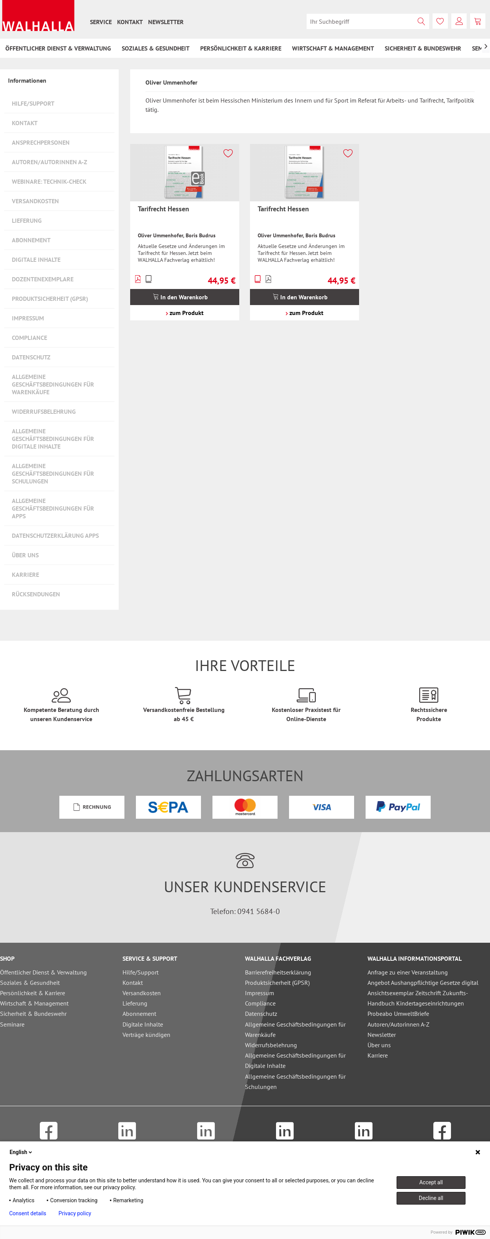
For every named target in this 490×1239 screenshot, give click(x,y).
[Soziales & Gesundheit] (155, 48)
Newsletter (166, 22)
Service (101, 22)
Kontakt (130, 22)
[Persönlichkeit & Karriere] (241, 48)
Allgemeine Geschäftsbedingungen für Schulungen (53, 473)
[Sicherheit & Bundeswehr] (423, 48)
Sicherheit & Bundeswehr (33, 1013)
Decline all (431, 1198)
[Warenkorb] (477, 21)
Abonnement (31, 240)
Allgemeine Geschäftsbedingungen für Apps (53, 508)
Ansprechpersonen (41, 142)
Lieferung (27, 220)
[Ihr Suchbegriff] (368, 21)
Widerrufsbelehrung (44, 411)
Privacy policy (75, 1213)
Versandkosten (35, 201)
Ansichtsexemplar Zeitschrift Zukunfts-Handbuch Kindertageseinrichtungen (418, 998)
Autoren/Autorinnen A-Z (49, 162)
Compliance (29, 337)
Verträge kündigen (146, 1034)
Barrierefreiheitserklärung (278, 972)
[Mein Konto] (459, 21)
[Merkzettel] (440, 21)
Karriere (25, 574)
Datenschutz (31, 357)
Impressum (28, 318)
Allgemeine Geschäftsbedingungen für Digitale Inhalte (53, 438)
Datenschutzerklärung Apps (55, 535)
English (21, 1152)
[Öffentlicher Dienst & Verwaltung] (58, 48)
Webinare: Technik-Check (49, 181)
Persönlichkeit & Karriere (32, 993)
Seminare (12, 1024)
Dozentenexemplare (43, 279)
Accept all (431, 1182)
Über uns (25, 555)
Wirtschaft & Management (34, 1003)
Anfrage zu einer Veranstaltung (408, 972)
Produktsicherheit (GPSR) (50, 298)
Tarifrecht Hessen (163, 208)
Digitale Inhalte (36, 259)
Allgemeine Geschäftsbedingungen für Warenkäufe (53, 384)
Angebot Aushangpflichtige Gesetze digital (423, 982)
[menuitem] (101, 22)
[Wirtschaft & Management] (333, 48)
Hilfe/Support (33, 103)
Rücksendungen (36, 594)
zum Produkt (185, 313)
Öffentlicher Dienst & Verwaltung (43, 972)
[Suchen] (421, 21)
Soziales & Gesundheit (30, 982)
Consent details (27, 1213)
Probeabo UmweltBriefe (398, 1013)
